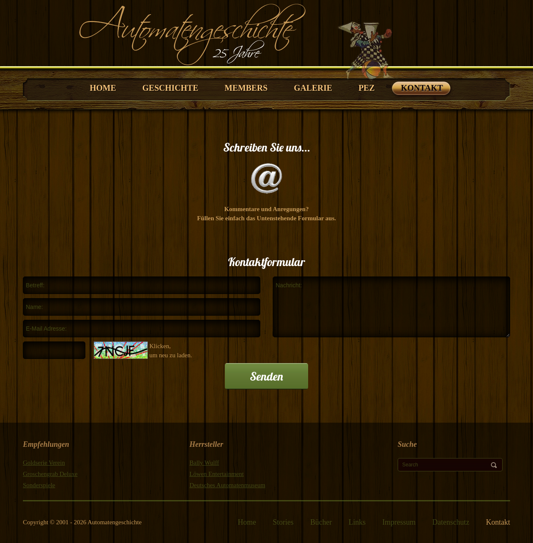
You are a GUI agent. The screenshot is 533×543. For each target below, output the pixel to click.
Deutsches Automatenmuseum (227, 485)
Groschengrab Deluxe (50, 474)
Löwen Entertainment (216, 474)
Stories (283, 522)
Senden (266, 376)
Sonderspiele (39, 485)
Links (357, 522)
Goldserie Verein (44, 462)
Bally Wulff (204, 462)
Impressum (399, 522)
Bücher (321, 522)
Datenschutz (450, 522)
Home (247, 522)
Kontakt (498, 522)
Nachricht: (391, 306)
